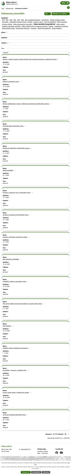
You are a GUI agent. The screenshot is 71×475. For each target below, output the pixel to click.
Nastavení (46, 472)
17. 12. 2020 (6, 64)
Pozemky (33, 28)
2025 (18, 20)
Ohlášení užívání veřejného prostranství (17, 348)
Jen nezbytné (36, 472)
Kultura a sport (38, 22)
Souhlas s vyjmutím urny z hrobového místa (18, 192)
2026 (22, 20)
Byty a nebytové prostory (33, 20)
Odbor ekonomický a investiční (23, 24)
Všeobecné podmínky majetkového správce (18, 148)
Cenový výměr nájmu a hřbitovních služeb (17, 392)
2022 (7, 20)
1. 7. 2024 (5, 109)
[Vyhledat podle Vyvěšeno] (35, 41)
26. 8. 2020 (6, 375)
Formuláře (5, 22)
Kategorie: (4, 18)
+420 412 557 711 (26, 449)
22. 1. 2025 (6, 175)
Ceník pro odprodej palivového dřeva (16, 415)
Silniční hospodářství (44, 28)
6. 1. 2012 (5, 308)
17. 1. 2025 (6, 197)
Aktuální (5, 72)
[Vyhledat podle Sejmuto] (35, 46)
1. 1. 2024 (5, 353)
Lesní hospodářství (50, 22)
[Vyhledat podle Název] (35, 35)
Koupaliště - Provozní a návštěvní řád (16, 370)
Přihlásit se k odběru (60, 14)
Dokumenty (45, 20)
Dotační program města (57, 20)
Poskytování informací (23, 28)
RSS (47, 14)
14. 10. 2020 (6, 264)
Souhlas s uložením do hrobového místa (17, 215)
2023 (11, 20)
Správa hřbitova (57, 28)
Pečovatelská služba (8, 28)
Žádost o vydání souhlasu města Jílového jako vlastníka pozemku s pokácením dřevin (31, 59)
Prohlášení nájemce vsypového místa (16, 281)
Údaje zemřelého (9, 170)
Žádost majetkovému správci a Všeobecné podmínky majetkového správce (27, 104)
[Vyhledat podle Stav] (35, 52)
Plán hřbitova (8, 326)
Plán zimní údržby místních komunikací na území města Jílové (24, 304)
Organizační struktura (61, 26)
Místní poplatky (62, 22)
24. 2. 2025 (6, 153)
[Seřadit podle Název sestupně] (7, 32)
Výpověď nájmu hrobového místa (14, 126)
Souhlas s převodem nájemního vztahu (16, 237)
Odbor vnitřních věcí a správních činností (35, 26)
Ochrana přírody (7, 24)
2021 (3, 20)
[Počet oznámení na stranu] (66, 434)
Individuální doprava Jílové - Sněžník (20, 22)
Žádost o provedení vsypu (12, 81)
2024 (14, 20)
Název (3, 32)
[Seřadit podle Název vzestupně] (7, 31)
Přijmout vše (25, 472)
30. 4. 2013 (6, 420)
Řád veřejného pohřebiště (12, 259)
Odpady (51, 26)
